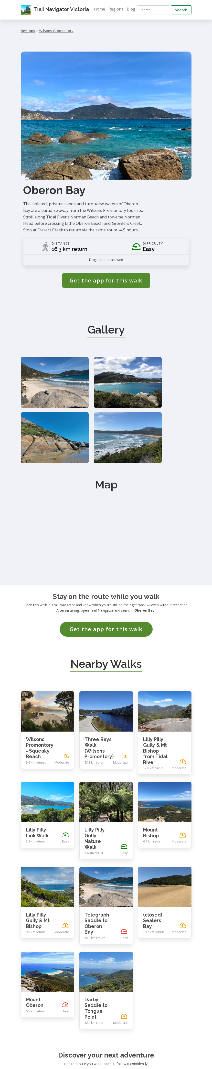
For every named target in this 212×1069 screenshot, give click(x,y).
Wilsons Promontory (56, 30)
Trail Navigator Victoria (56, 10)
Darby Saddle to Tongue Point (96, 931)
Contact (156, 1056)
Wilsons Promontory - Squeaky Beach (39, 671)
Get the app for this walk (106, 280)
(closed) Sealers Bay (152, 844)
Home (102, 9)
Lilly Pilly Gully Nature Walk (95, 762)
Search (181, 10)
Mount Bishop (151, 756)
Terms (186, 1056)
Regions (118, 9)
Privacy (171, 1056)
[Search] (155, 9)
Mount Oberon (34, 926)
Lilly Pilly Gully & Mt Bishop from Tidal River (155, 674)
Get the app (106, 1006)
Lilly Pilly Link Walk (37, 756)
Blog (134, 9)
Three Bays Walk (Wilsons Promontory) (99, 671)
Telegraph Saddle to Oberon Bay (97, 847)
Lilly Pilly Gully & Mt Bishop (38, 844)
